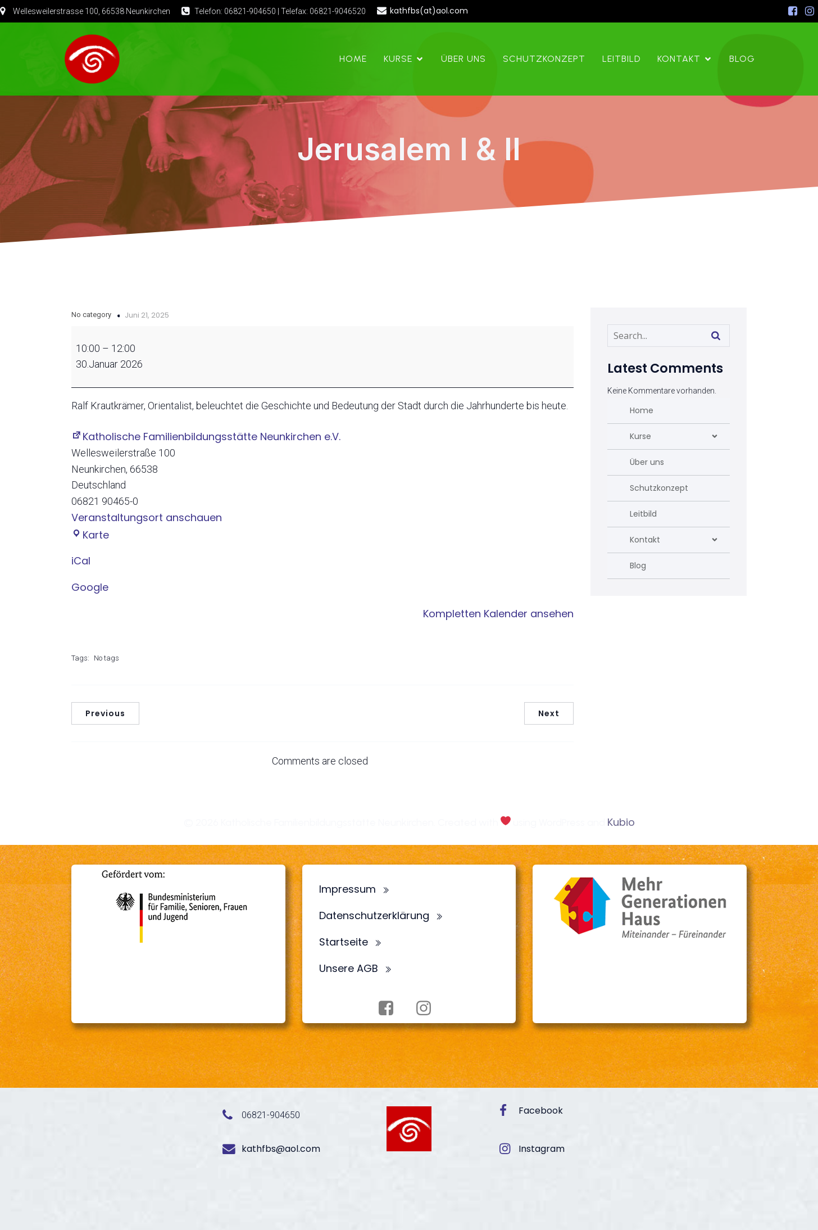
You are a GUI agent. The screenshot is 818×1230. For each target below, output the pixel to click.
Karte (90, 535)
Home (353, 58)
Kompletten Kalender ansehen (498, 614)
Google (89, 587)
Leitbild (621, 58)
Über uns (463, 58)
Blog (742, 58)
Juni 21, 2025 (147, 315)
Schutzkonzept (544, 58)
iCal (80, 561)
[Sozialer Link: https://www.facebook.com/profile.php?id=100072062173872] (792, 11)
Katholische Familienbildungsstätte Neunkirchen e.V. (205, 436)
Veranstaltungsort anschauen (146, 517)
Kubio (621, 822)
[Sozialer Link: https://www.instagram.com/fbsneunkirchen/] (809, 11)
